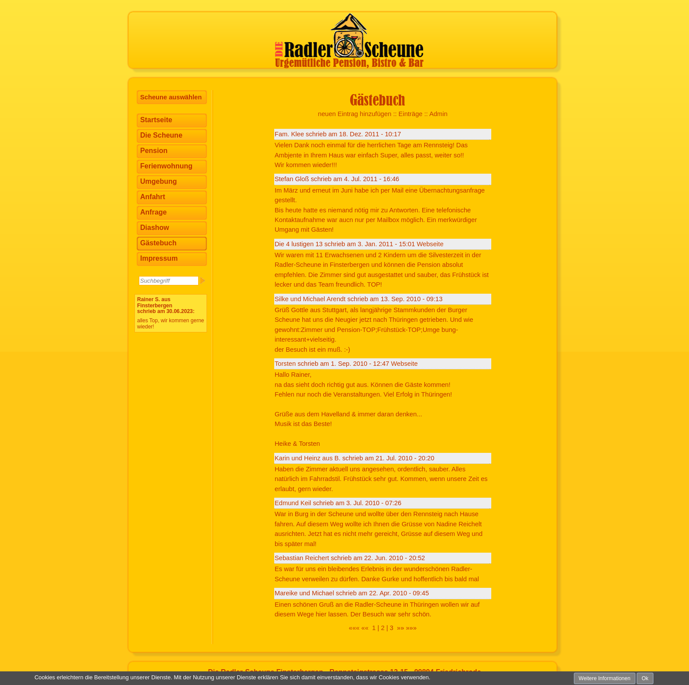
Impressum (159, 258)
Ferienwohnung (166, 166)
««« (354, 627)
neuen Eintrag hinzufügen (355, 113)
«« (364, 627)
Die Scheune (161, 135)
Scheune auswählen (171, 97)
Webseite (430, 244)
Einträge (411, 113)
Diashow (154, 227)
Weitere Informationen (605, 678)
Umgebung (158, 181)
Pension (153, 150)
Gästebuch (158, 243)
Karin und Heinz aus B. (308, 458)
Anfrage (153, 212)
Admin (438, 113)
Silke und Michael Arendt (310, 298)
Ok (645, 678)
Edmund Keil (293, 502)
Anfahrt (152, 196)
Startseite (156, 120)
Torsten (285, 363)
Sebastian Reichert (302, 557)
